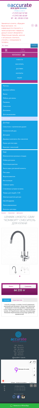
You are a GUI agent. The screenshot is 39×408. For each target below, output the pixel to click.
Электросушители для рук (12, 197)
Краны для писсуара (10, 143)
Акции (19, 78)
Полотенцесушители (20, 164)
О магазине (20, 351)
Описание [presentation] (7, 300)
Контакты (19, 73)
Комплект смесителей (10, 147)
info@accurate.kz (20, 386)
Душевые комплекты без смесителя (15, 139)
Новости (19, 59)
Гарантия (20, 353)
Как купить (19, 64)
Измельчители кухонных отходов (14, 156)
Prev (31, 385)
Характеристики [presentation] (17, 300)
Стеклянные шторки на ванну (13, 189)
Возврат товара (18, 357)
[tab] (6, 300)
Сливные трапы (8, 185)
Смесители (20, 106)
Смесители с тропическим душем (14, 127)
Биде (20, 152)
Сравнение (28, 286)
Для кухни (6, 118)
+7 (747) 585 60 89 (19, 16)
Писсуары (6, 172)
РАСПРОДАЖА (8, 201)
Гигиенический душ (9, 131)
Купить (11, 286)
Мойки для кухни (20, 160)
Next (35, 385)
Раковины (20, 102)
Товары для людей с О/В (20, 193)
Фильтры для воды (9, 209)
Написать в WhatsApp (19, 406)
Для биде (6, 122)
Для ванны (6, 110)
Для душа (6, 135)
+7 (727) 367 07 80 (19, 13)
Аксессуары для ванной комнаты (20, 168)
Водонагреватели (9, 176)
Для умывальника (9, 114)
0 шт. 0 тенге (23, 50)
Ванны (20, 94)
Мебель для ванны (20, 98)
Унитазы (20, 86)
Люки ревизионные (9, 205)
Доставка (19, 68)
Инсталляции (20, 181)
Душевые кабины (20, 90)
